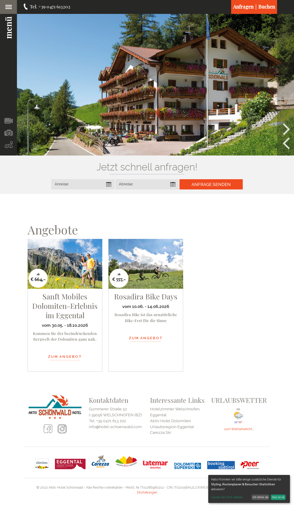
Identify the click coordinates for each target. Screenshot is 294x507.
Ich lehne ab (260, 497)
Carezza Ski (160, 432)
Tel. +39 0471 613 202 (107, 421)
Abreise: (126, 184)
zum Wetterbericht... (239, 429)
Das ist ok (278, 497)
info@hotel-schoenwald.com (115, 426)
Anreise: (62, 184)
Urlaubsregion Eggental (172, 426)
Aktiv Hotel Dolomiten (170, 421)
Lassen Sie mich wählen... (227, 497)
